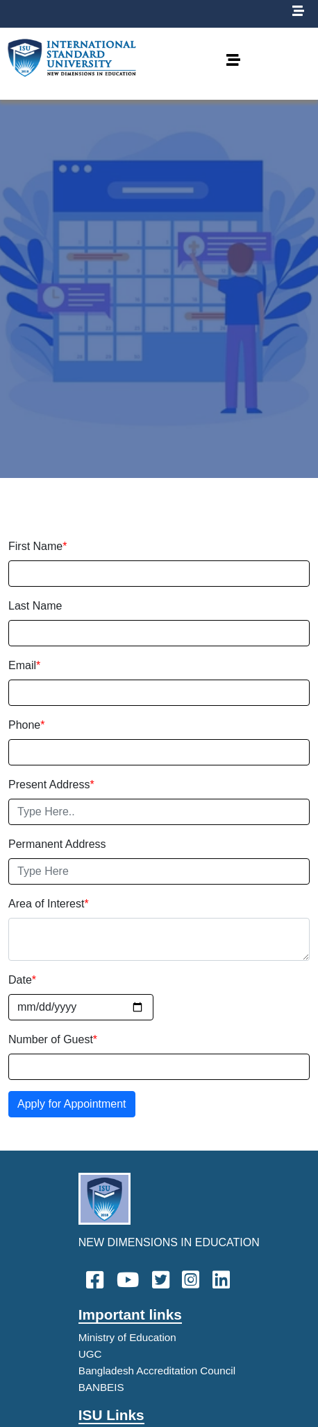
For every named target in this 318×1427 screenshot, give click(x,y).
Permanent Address (57, 844)
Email (24, 665)
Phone (26, 725)
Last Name (35, 606)
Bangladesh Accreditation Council (156, 1370)
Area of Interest (48, 904)
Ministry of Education (127, 1337)
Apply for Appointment (71, 1104)
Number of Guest (52, 1039)
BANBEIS (101, 1387)
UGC (90, 1354)
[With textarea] (159, 939)
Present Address (51, 784)
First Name (37, 546)
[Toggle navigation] (233, 64)
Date (22, 980)
